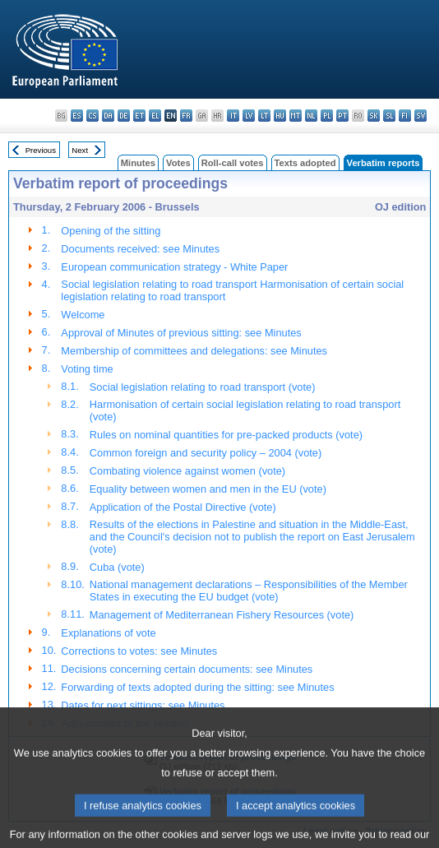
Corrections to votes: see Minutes (139, 651)
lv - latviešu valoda (249, 115)
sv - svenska (420, 115)
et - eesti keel (139, 115)
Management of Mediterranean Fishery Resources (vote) (222, 615)
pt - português (342, 115)
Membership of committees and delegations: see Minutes (194, 351)
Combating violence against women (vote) (187, 471)
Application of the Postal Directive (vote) (183, 507)
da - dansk (108, 115)
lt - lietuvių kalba (264, 115)
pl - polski (327, 115)
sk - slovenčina (373, 115)
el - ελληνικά (155, 115)
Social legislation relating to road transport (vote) (203, 387)
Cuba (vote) (117, 567)
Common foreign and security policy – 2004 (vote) (205, 453)
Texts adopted (305, 163)
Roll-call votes (232, 163)
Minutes (138, 163)
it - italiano (233, 115)
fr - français (186, 115)
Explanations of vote (108, 633)
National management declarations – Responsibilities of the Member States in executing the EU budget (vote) (249, 590)
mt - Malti (295, 115)
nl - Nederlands (311, 115)
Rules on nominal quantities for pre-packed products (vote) (226, 435)
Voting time (87, 369)
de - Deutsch (124, 115)
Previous (40, 150)
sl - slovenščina (389, 115)
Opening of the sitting (110, 231)
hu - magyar (280, 115)
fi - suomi (405, 115)
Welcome (82, 314)
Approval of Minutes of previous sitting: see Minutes (181, 333)
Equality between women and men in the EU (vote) (208, 489)
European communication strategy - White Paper (174, 267)
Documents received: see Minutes (140, 249)
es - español (77, 115)
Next (80, 150)
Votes (178, 163)
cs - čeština (92, 115)
